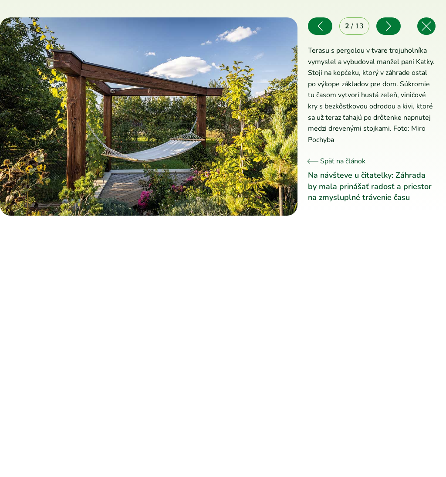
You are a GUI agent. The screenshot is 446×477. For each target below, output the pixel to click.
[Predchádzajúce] (74, 116)
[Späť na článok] (426, 26)
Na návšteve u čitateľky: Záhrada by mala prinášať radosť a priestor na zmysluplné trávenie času (370, 186)
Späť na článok (336, 161)
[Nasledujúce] (223, 116)
